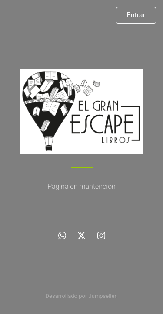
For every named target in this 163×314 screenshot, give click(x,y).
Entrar (136, 15)
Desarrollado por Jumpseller (81, 296)
